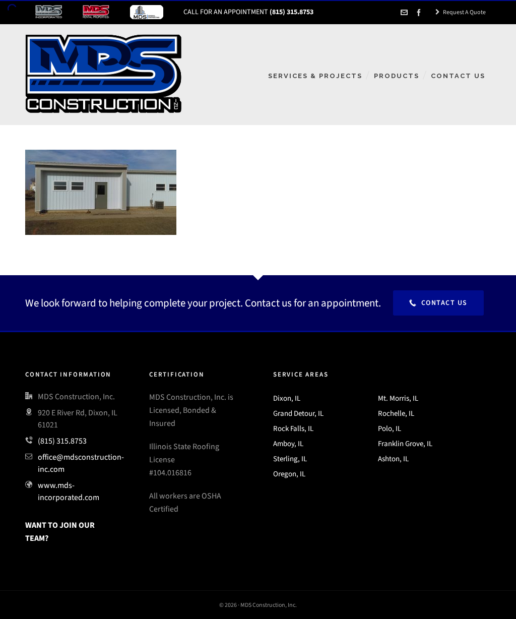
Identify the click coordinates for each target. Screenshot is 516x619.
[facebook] (420, 12)
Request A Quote (460, 12)
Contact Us (438, 302)
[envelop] (406, 12)
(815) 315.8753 (62, 441)
